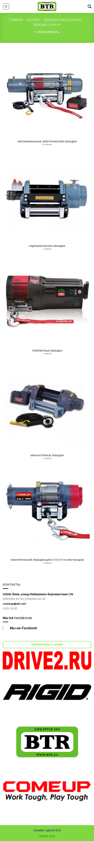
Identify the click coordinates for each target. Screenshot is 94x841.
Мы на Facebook (17, 618)
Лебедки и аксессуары (62, 20)
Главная (16, 20)
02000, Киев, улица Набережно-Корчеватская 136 (38, 594)
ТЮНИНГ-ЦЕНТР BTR (47, 830)
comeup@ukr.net (14, 603)
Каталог (33, 20)
